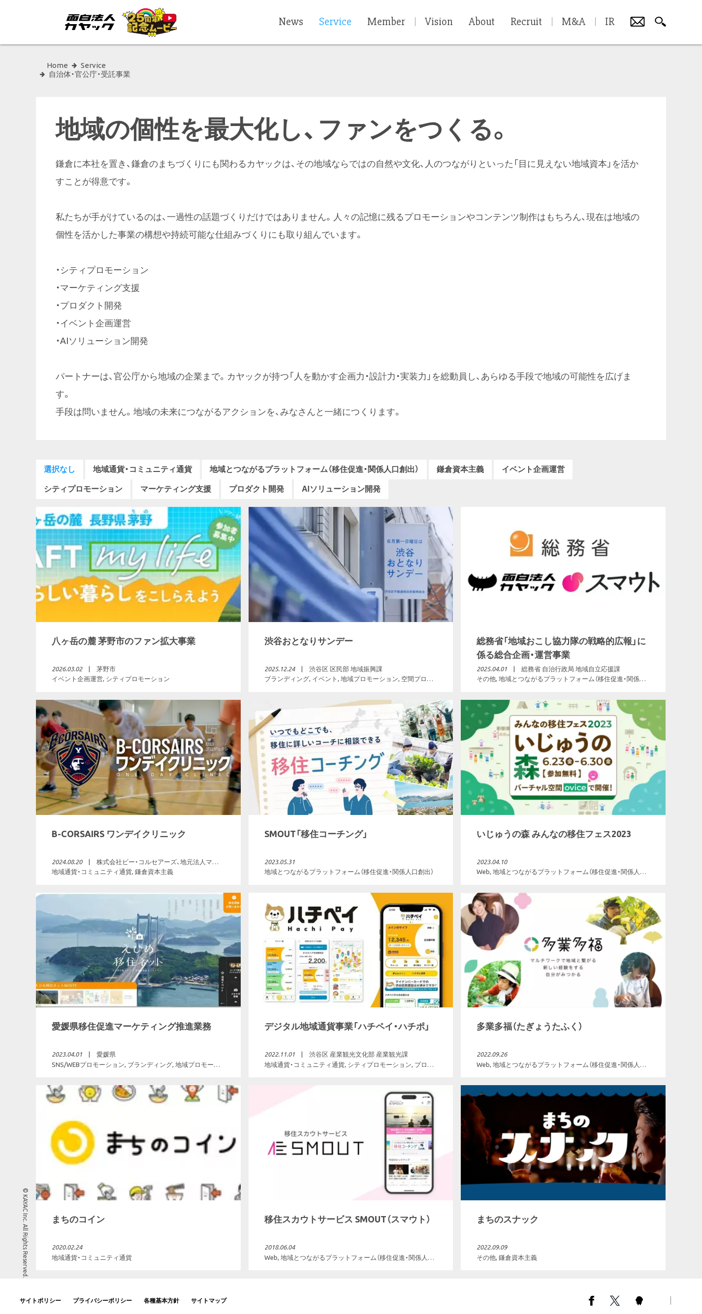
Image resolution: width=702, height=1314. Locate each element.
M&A (573, 22)
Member (386, 22)
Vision (439, 22)
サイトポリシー (40, 1291)
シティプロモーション (83, 480)
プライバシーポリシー (102, 1291)
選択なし (59, 460)
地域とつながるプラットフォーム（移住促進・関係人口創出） (314, 460)
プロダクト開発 (256, 480)
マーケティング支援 (175, 480)
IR (609, 22)
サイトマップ (208, 1291)
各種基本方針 (161, 1291)
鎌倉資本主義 (460, 460)
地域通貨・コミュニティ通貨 (142, 460)
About (482, 22)
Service (93, 65)
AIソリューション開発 (341, 480)
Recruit (526, 22)
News (291, 22)
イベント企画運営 (533, 460)
